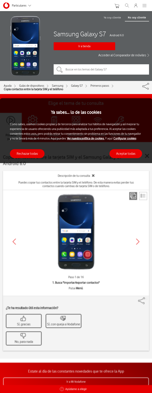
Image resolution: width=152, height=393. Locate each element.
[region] (76, 245)
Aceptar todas (125, 154)
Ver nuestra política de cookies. (85, 138)
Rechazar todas (27, 154)
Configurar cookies (124, 138)
